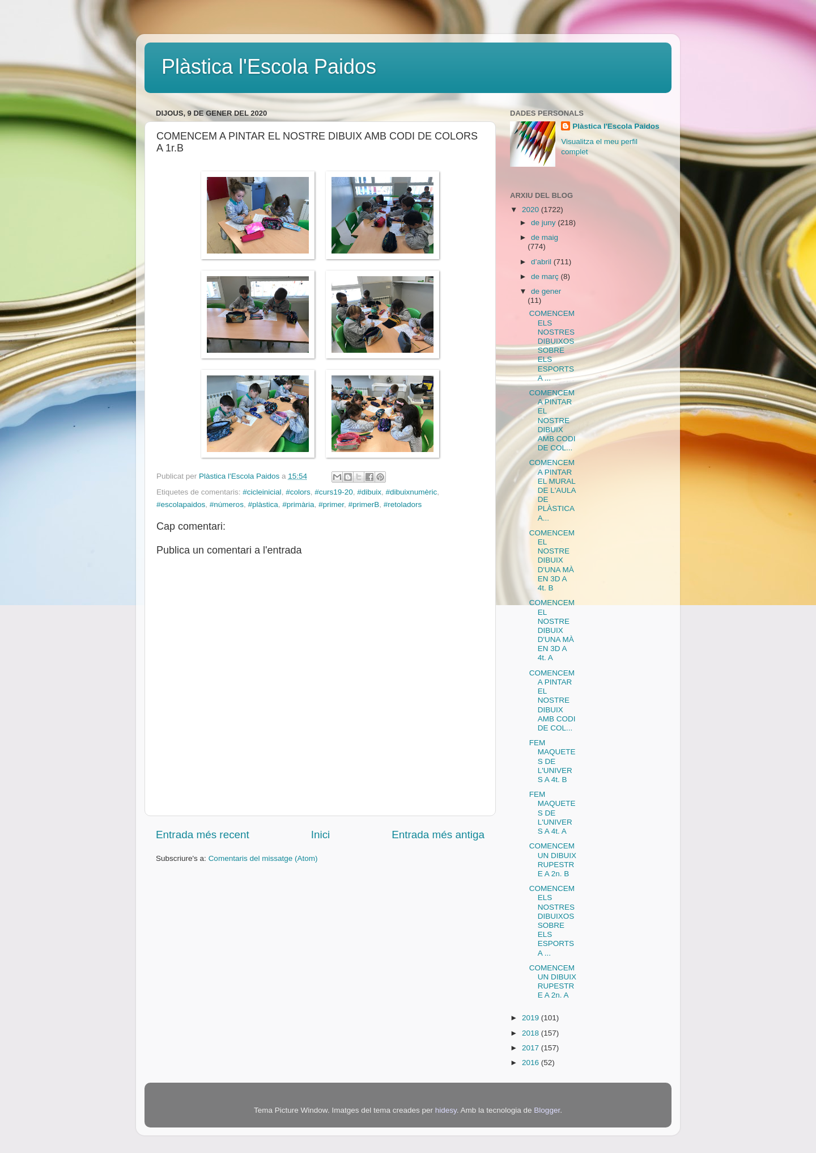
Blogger (547, 1110)
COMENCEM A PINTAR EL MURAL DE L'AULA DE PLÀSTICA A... (552, 490)
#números (227, 504)
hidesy (446, 1110)
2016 (531, 1062)
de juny (544, 222)
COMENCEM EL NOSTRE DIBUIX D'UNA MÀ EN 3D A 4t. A (552, 630)
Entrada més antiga (438, 835)
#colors (298, 492)
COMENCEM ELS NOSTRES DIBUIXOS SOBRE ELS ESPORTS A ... (552, 345)
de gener (546, 291)
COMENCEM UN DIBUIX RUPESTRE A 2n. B (552, 860)
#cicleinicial (262, 492)
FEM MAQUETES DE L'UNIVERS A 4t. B (552, 761)
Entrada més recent (202, 835)
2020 (531, 209)
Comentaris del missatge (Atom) (263, 858)
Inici (320, 835)
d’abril (542, 261)
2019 (531, 1017)
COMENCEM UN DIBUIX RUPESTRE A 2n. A (552, 982)
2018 (531, 1033)
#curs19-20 (333, 492)
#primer (331, 504)
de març (546, 276)
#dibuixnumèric (411, 492)
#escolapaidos (180, 504)
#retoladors (403, 504)
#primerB (364, 504)
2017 (531, 1048)
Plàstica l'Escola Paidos (269, 66)
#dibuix (369, 492)
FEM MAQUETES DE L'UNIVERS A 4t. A (552, 812)
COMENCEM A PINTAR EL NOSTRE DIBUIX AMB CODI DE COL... (552, 420)
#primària (298, 504)
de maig (544, 237)
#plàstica (263, 504)
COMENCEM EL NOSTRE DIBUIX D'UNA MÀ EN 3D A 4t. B (552, 560)
